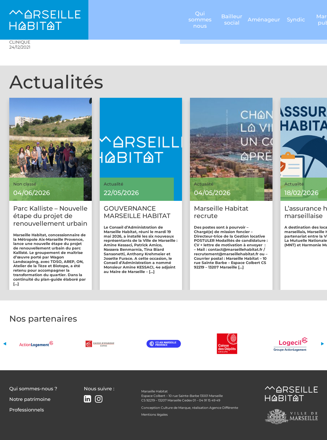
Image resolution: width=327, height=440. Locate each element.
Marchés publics (246, 19)
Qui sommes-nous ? (33, 389)
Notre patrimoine (30, 399)
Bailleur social (150, 19)
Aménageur (182, 19)
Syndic (214, 19)
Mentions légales (154, 414)
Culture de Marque (175, 408)
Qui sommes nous (118, 19)
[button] (4, 343)
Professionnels (26, 410)
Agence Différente (223, 408)
